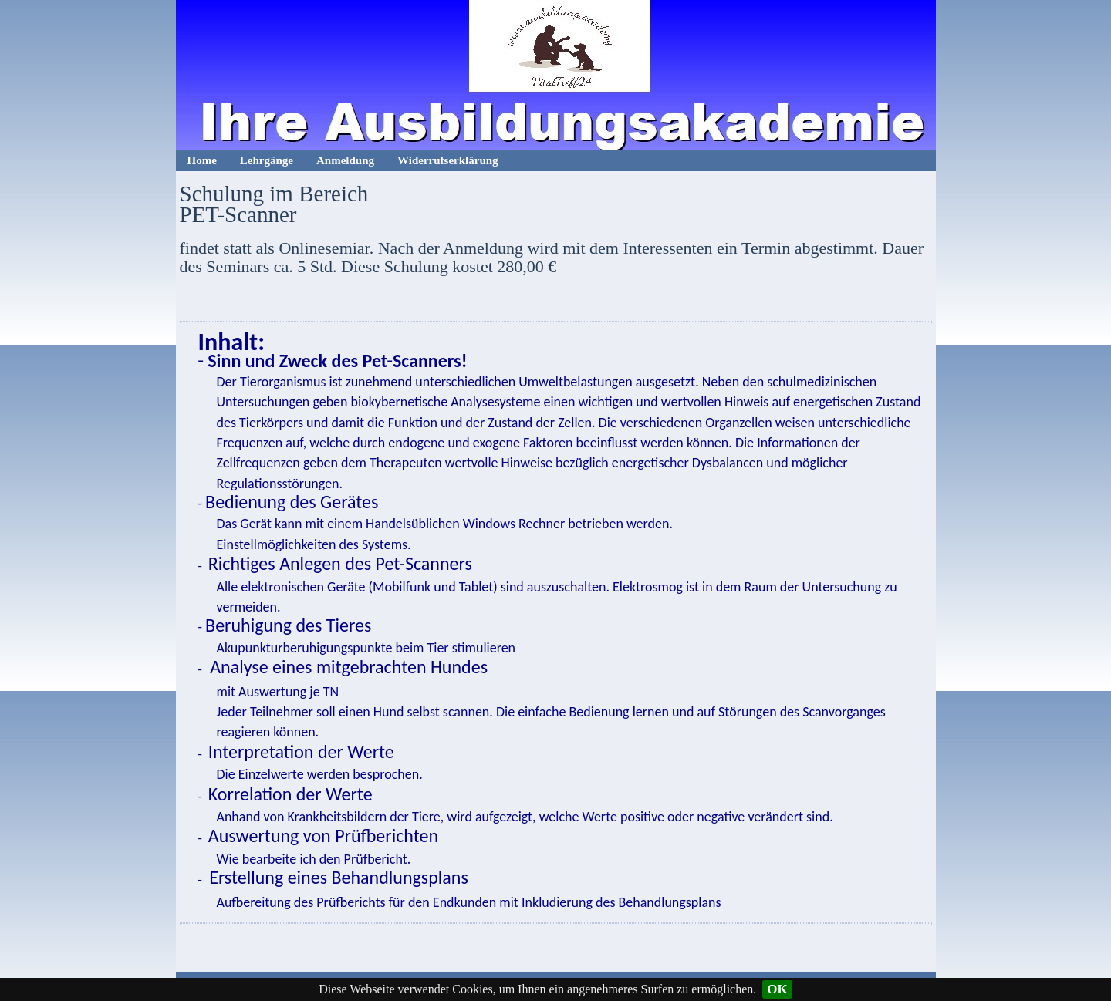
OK (777, 989)
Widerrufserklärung (447, 160)
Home (202, 160)
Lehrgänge (266, 160)
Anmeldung (345, 160)
